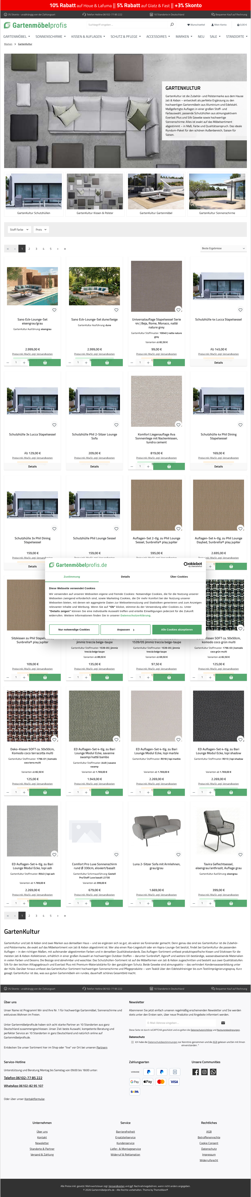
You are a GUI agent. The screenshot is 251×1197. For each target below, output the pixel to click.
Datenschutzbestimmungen (163, 1042)
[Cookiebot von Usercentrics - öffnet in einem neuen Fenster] (186, 565)
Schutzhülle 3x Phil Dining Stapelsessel (32, 540)
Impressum (209, 1154)
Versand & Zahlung (42, 1154)
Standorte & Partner (42, 1149)
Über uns (42, 1131)
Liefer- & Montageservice (125, 1149)
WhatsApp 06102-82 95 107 (23, 1085)
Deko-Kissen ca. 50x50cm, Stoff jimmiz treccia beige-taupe (94, 640)
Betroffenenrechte (209, 1137)
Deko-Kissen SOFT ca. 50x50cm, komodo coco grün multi (218, 640)
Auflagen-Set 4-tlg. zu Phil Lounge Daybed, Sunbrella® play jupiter (218, 540)
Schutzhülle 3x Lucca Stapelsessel (32, 434)
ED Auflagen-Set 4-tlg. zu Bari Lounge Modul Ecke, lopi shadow (218, 751)
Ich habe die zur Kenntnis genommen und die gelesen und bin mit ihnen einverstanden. (190, 1043)
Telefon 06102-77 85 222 (23, 1077)
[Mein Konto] (219, 24)
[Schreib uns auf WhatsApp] (213, 1072)
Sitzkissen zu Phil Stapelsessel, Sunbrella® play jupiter (32, 640)
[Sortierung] (223, 248)
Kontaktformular (34, 1099)
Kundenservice (125, 1143)
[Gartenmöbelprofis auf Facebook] (196, 1072)
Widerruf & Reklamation (125, 1154)
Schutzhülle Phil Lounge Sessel (94, 538)
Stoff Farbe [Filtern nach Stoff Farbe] (19, 229)
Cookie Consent (209, 1143)
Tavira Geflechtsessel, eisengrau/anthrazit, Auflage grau (219, 866)
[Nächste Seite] (57, 248)
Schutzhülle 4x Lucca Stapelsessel (218, 319)
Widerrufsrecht (209, 1160)
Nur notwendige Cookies (74, 629)
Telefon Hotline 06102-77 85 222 (104, 14)
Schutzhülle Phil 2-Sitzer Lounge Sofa (94, 436)
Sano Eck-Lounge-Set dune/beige (94, 319)
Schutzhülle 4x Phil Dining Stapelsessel (219, 436)
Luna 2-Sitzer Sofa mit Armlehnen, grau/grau (156, 866)
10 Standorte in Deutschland (169, 14)
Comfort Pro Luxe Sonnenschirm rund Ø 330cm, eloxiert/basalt (94, 866)
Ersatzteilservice (125, 1137)
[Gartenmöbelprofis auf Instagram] (204, 1072)
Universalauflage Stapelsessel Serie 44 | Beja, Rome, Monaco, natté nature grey (156, 323)
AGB (215, 1042)
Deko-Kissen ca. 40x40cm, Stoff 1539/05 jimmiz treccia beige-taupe (156, 640)
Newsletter (42, 1143)
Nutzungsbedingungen (228, 1030)
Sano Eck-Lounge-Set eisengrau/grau (32, 321)
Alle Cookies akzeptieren (177, 629)
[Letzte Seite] (64, 248)
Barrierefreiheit (125, 1131)
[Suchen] (172, 24)
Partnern (102, 1047)
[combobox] (127, 24)
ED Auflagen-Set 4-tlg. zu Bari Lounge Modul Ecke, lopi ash (32, 866)
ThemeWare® (161, 1190)
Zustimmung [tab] (72, 576)
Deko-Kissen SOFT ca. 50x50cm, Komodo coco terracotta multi (32, 751)
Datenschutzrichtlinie (201, 1030)
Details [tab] (125, 576)
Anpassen (125, 629)
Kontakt (42, 1137)
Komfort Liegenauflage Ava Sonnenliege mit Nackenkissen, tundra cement (156, 438)
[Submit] (223, 1023)
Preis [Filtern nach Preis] (41, 229)
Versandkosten (117, 1186)
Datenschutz (209, 1149)
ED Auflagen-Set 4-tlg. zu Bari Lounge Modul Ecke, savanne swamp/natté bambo (94, 753)
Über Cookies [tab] (179, 576)
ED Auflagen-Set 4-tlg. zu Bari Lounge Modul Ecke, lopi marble (156, 751)
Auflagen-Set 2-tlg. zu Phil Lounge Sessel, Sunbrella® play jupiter (156, 540)
